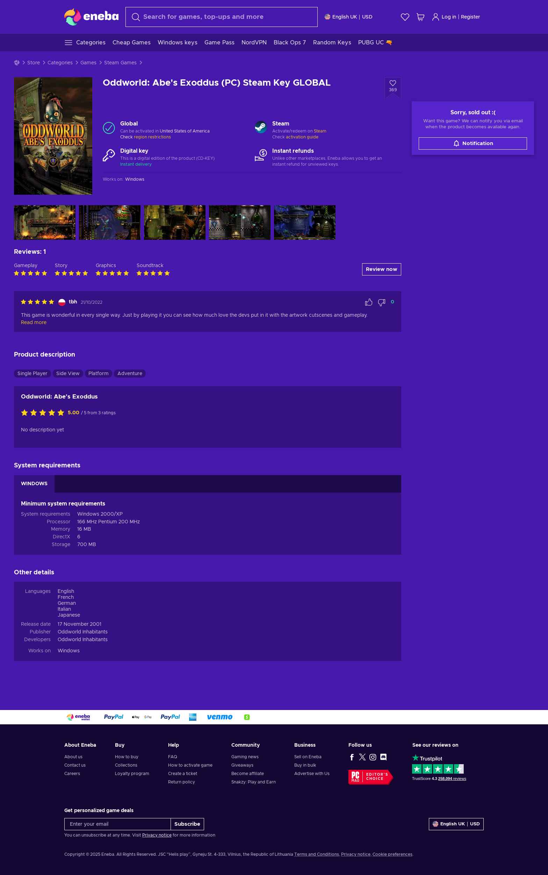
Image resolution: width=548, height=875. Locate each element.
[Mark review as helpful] (368, 302)
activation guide (302, 137)
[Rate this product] (44, 413)
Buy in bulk (305, 765)
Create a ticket (182, 774)
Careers (72, 774)
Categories (60, 62)
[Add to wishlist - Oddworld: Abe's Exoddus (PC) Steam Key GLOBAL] (392, 88)
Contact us (75, 765)
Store (33, 62)
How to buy (126, 757)
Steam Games (120, 62)
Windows (69, 650)
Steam (320, 131)
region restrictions (152, 137)
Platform (98, 373)
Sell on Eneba (308, 757)
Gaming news (245, 757)
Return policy (181, 782)
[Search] (221, 17)
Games (88, 62)
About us (73, 757)
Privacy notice (157, 835)
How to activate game (190, 765)
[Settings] (348, 17)
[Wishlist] (405, 17)
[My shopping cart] (420, 17)
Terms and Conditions (316, 854)
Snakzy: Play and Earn (253, 782)
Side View (68, 373)
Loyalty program (132, 774)
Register (470, 17)
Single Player (32, 373)
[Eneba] (91, 16)
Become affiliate (247, 774)
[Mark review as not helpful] (381, 302)
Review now (381, 269)
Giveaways (242, 765)
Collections (126, 765)
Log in (444, 17)
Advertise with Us (312, 774)
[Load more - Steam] (261, 128)
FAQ (172, 757)
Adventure (129, 373)
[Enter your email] (117, 824)
